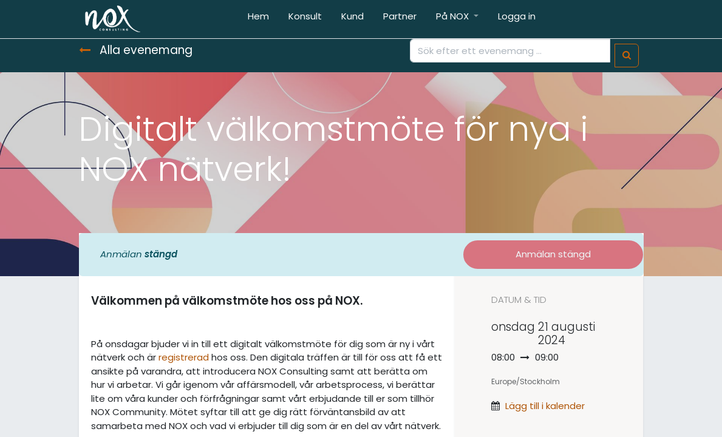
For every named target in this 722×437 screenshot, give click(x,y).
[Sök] (627, 55)
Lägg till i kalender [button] (545, 405)
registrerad (183, 357)
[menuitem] (258, 19)
